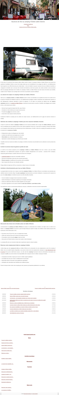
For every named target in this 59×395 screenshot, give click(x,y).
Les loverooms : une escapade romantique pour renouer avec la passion (23, 298)
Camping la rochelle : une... (6, 374)
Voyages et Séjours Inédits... (6, 369)
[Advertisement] (28, 36)
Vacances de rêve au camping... (7, 342)
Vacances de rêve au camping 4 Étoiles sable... (28, 27)
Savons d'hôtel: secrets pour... (7, 345)
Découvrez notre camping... (6, 387)
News (28, 25)
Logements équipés (6, 156)
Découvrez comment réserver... (7, 379)
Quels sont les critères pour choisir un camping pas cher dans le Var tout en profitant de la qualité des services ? (28, 300)
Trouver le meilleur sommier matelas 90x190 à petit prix (45, 288)
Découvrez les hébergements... (7, 371)
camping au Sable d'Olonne (16, 103)
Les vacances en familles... (6, 390)
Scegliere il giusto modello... (6, 358)
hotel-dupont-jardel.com (28, 24)
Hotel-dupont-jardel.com (28, 393)
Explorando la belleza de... (6, 382)
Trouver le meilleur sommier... (6, 340)
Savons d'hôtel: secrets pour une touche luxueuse (10, 288)
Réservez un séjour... (5, 353)
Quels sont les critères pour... (6, 350)
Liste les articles (34, 393)
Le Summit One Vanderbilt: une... (7, 363)
